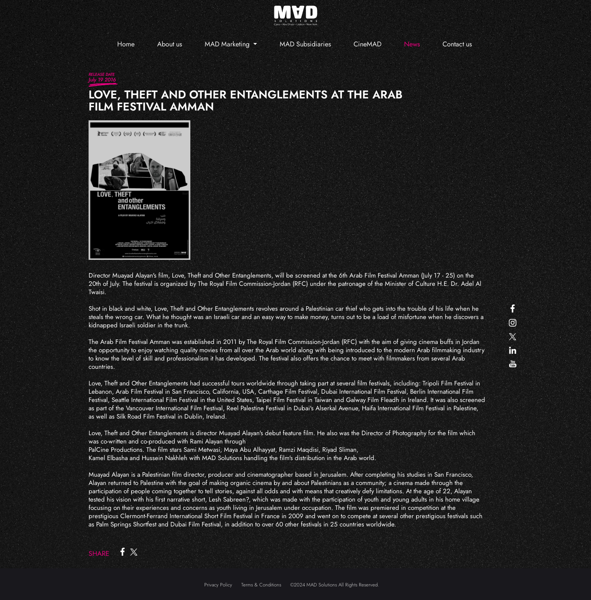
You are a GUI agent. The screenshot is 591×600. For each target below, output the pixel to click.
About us (169, 44)
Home (126, 44)
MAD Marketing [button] (228, 44)
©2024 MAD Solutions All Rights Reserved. (334, 584)
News (412, 44)
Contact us (457, 44)
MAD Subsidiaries (305, 44)
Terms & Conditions (261, 584)
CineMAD (367, 44)
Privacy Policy (218, 584)
